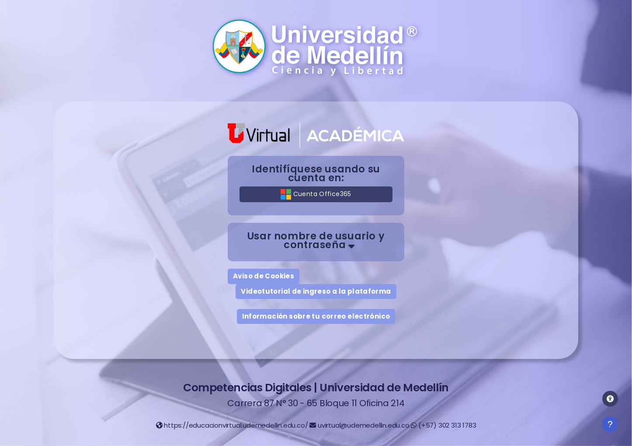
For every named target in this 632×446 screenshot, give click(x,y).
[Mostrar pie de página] (610, 424)
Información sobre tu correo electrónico (316, 316)
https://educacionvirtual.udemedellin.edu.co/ (236, 425)
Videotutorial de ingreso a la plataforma (316, 291)
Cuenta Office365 (316, 194)
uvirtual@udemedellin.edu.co (364, 425)
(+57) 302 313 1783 (447, 425)
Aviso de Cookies (263, 276)
